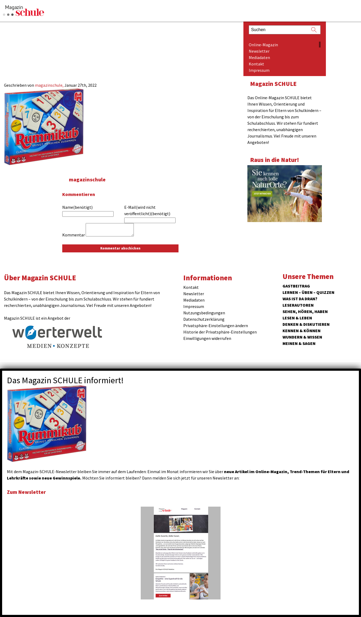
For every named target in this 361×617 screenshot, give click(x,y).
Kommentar (73, 234)
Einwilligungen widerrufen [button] (207, 338)
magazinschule (89, 179)
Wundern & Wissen (302, 337)
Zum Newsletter (29, 491)
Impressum (259, 70)
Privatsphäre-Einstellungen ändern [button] (215, 325)
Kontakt (256, 63)
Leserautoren (298, 305)
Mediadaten (259, 57)
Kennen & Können (302, 330)
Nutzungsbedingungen (204, 312)
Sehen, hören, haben (305, 311)
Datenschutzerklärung (204, 319)
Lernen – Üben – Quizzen (308, 292)
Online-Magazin (263, 44)
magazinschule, (49, 85)
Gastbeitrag (296, 286)
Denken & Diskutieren (306, 324)
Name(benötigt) (77, 207)
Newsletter (259, 51)
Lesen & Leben (297, 317)
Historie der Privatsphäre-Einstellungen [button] (220, 332)
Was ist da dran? (300, 298)
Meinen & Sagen (299, 343)
